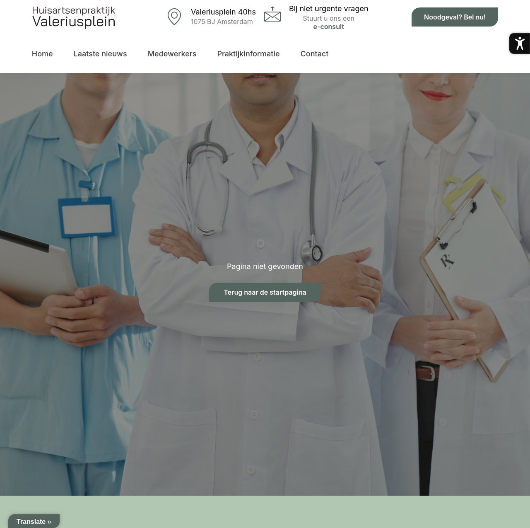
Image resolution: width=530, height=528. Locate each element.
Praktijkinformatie (248, 53)
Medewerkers (172, 53)
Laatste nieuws (100, 53)
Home (42, 53)
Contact (315, 53)
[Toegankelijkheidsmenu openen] (519, 43)
